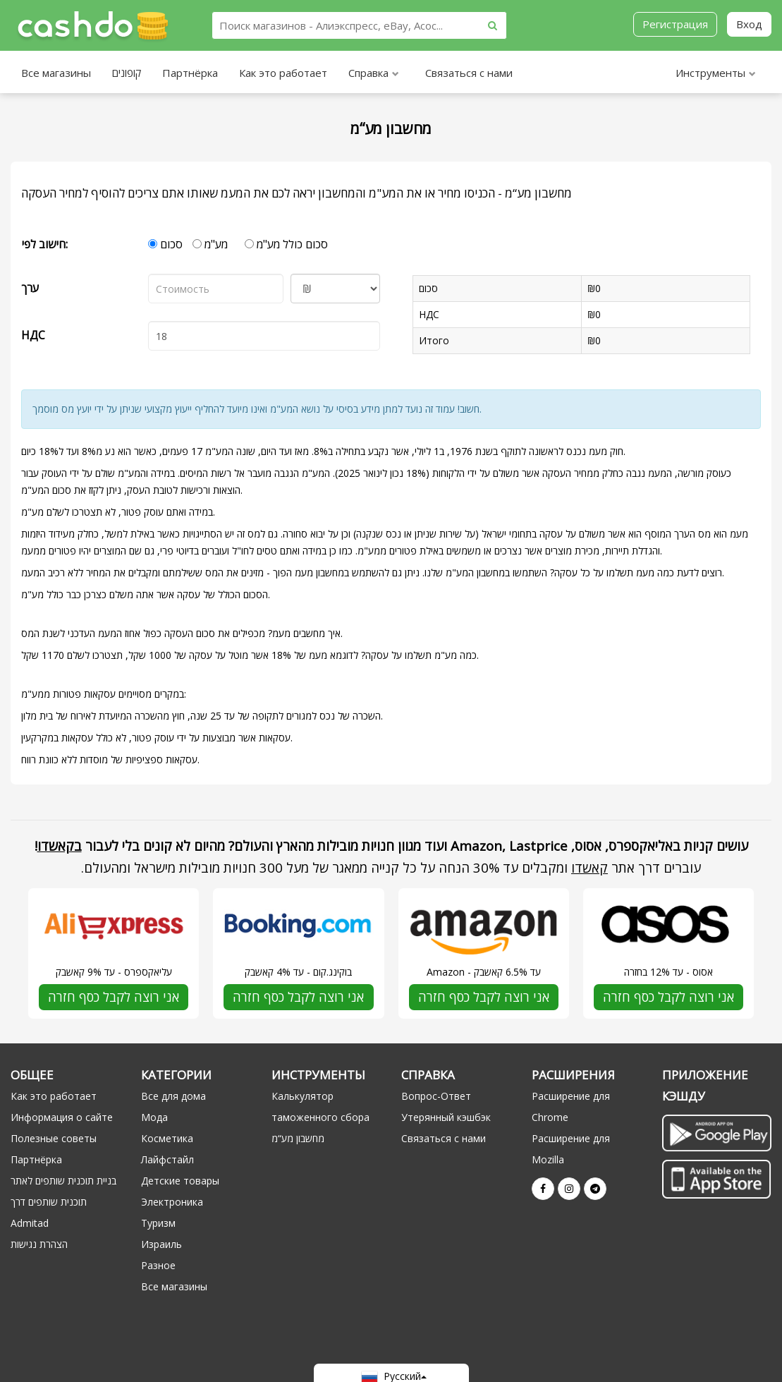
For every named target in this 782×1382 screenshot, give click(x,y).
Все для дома (173, 1096)
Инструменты (716, 74)
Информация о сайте (62, 1117)
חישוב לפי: (44, 244)
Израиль (161, 1244)
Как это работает (283, 73)
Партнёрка (190, 73)
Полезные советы (54, 1138)
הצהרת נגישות (39, 1244)
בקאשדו (59, 845)
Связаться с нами (469, 73)
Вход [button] (749, 24)
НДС (33, 335)
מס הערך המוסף (677, 533)
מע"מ (210, 244)
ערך (30, 288)
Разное (158, 1265)
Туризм (158, 1223)
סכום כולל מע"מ (286, 244)
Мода (154, 1117)
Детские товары (180, 1180)
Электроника (172, 1201)
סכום (165, 244)
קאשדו (589, 867)
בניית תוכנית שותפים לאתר (63, 1180)
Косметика (167, 1138)
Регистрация (675, 24)
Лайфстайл (167, 1159)
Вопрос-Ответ (436, 1096)
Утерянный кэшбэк (446, 1117)
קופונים (126, 73)
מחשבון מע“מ (297, 1138)
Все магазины (56, 73)
